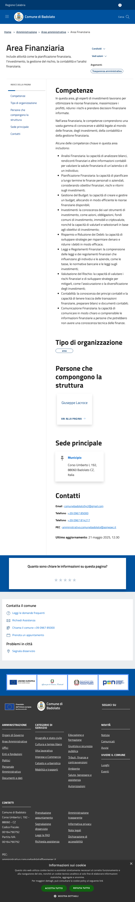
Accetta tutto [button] (54, 888)
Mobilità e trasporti (46, 769)
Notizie (105, 735)
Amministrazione (26, 32)
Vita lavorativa (44, 750)
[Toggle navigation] (7, 16)
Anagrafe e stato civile (48, 738)
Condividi (99, 49)
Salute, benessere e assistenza (80, 777)
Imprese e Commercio (48, 757)
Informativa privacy (79, 824)
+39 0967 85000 (78, 513)
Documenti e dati (12, 778)
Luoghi (105, 765)
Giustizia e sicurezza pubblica (80, 748)
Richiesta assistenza (47, 841)
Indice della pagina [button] (21, 84)
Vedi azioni (100, 56)
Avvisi (104, 748)
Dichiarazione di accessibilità (77, 839)
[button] (67, 896)
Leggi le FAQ (42, 835)
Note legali (74, 830)
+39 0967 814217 (79, 520)
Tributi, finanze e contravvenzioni (78, 759)
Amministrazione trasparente (78, 815)
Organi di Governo (13, 735)
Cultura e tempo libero (48, 744)
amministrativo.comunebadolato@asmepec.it (89, 527)
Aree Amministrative (14, 741)
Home (7, 32)
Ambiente (74, 768)
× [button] (131, 864)
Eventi (105, 771)
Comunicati (108, 741)
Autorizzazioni (76, 786)
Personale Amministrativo (11, 769)
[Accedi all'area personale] (120, 5)
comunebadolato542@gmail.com (83, 506)
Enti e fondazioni (12, 754)
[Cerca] (128, 17)
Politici (6, 760)
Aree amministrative (53, 32)
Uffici (5, 748)
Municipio (75, 457)
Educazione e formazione (76, 737)
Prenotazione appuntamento (44, 815)
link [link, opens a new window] (101, 880)
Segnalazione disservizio (43, 826)
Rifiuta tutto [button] (81, 888)
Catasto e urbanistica (47, 763)
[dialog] (67, 881)
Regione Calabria (15, 5)
